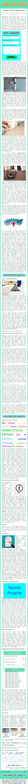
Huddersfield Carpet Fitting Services (13, 649)
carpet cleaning (20, 725)
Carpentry (4, 753)
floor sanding (12, 726)
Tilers (11, 752)
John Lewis (21, 498)
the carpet (20, 142)
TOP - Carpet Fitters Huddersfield (10, 750)
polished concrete (13, 717)
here (15, 646)
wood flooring (21, 722)
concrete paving (20, 716)
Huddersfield (21, 153)
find (6, 631)
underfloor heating (16, 720)
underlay (4, 93)
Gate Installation (18, 753)
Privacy (25, 771)
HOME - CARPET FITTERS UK (14, 765)
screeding (21, 718)
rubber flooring (13, 721)
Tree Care (10, 753)
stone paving (5, 725)
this (4, 531)
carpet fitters (16, 103)
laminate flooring (13, 723)
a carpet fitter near (13, 620)
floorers (4, 718)
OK (24, 783)
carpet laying (22, 455)
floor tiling (5, 716)
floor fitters (5, 722)
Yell (3, 245)
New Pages (8, 771)
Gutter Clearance (20, 752)
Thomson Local (22, 244)
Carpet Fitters (5, 747)
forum (6, 491)
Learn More (18, 783)
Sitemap (3, 771)
